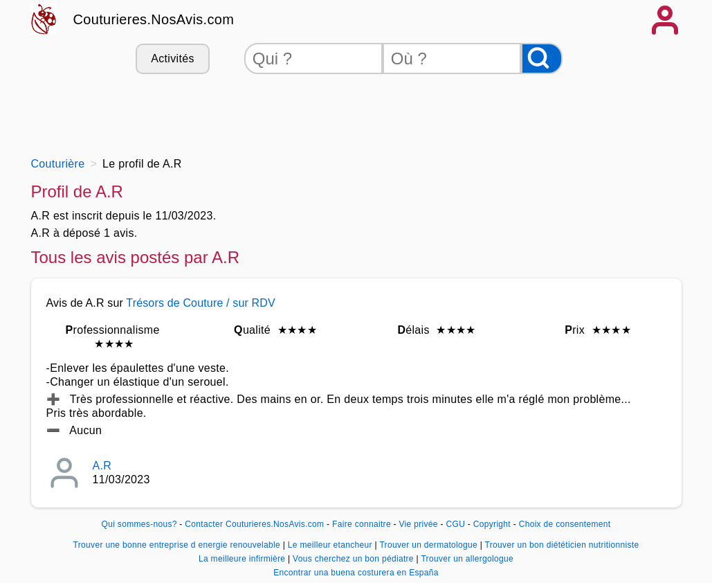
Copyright (493, 524)
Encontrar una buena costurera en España (356, 572)
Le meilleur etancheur (331, 545)
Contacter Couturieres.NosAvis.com (254, 524)
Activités (172, 58)
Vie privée (418, 524)
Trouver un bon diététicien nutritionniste (562, 545)
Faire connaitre (361, 524)
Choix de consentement (565, 524)
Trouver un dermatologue (429, 545)
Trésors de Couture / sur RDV (200, 303)
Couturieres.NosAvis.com (154, 19)
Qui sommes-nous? (139, 524)
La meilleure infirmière (243, 559)
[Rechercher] (542, 58)
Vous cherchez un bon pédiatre (354, 559)
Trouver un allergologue (467, 559)
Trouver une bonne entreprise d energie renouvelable (178, 545)
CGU (456, 524)
